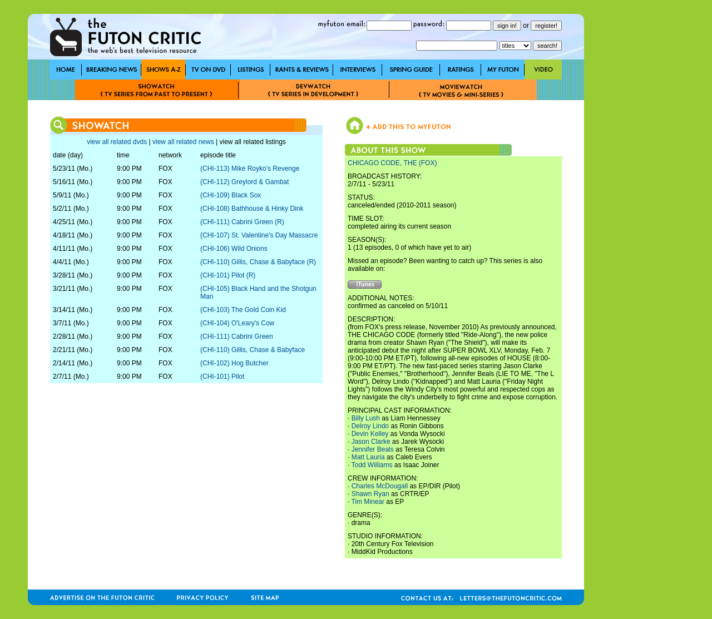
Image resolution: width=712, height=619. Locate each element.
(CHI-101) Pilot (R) (227, 275)
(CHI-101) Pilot (222, 376)
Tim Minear (367, 502)
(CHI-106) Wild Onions (234, 248)
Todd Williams (371, 465)
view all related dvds (117, 142)
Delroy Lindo (370, 426)
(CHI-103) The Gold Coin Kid (243, 310)
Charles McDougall (380, 486)
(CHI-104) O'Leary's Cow (237, 323)
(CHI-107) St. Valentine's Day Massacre (259, 235)
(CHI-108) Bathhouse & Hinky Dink (251, 208)
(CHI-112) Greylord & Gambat (244, 182)
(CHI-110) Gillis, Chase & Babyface (252, 350)
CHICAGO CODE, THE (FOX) (392, 163)
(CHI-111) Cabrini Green (236, 336)
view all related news (183, 142)
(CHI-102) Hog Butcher (234, 363)
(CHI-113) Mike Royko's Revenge (249, 168)
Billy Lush (366, 418)
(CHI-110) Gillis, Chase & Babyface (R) (258, 262)
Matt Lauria (368, 457)
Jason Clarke (371, 441)
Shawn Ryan (370, 494)
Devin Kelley (370, 434)
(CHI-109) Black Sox (230, 195)
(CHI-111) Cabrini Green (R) (242, 222)
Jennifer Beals (373, 449)
